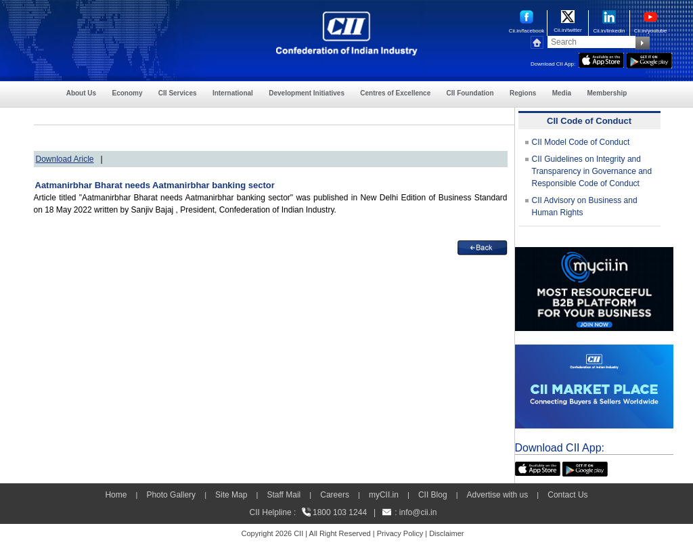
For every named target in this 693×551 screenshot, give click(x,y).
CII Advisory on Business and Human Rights (585, 206)
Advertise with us (498, 495)
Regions (523, 93)
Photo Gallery (171, 495)
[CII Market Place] (594, 350)
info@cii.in (418, 512)
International (233, 93)
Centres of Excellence (395, 93)
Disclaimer (446, 533)
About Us (81, 93)
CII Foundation (470, 93)
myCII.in (384, 495)
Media (561, 93)
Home (116, 495)
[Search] (591, 42)
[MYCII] (594, 253)
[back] (482, 246)
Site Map (231, 495)
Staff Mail (283, 495)
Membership (607, 93)
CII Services (177, 93)
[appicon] (601, 59)
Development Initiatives (306, 93)
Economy (127, 93)
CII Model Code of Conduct (581, 142)
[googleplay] (649, 59)
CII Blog (432, 495)
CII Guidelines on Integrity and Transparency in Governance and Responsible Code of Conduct (592, 171)
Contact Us (567, 495)
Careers (334, 495)
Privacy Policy (400, 533)
